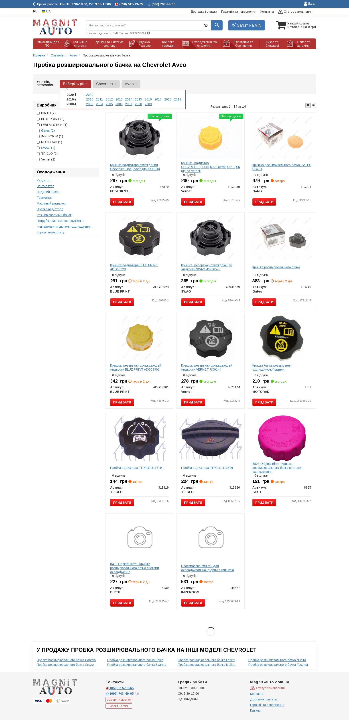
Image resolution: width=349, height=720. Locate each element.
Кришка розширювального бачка (276, 267)
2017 (158, 99)
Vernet (46, 159)
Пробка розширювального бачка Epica (135, 660)
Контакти (267, 11)
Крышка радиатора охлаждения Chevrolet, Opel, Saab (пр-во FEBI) (135, 167)
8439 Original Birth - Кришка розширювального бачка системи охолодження (134, 568)
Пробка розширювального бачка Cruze (65, 664)
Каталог (256, 710)
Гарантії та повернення (267, 705)
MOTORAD (49, 142)
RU (35, 11)
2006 (119, 104)
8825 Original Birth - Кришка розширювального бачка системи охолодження (276, 467)
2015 (138, 99)
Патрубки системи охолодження (60, 221)
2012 (109, 99)
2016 (148, 99)
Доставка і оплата (204, 11)
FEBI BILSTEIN (52, 124)
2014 (128, 99)
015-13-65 (120, 688)
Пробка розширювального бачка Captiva (66, 660)
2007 (128, 104)
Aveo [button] (131, 84)
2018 (167, 99)
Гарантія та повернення (238, 11)
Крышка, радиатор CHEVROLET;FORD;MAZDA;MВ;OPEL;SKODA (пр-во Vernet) (214, 167)
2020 (89, 94)
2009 (148, 104)
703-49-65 (120, 693)
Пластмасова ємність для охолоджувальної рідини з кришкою (207, 568)
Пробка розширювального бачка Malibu (206, 664)
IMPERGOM (50, 136)
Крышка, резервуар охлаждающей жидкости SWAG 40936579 (206, 267)
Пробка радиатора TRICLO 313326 (207, 467)
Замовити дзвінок (119, 699)
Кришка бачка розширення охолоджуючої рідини (272, 367)
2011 (99, 99)
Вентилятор (45, 186)
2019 (177, 99)
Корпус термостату (51, 232)
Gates (48, 130)
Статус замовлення (295, 11)
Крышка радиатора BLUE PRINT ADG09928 (134, 267)
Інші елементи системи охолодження (64, 226)
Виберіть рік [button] (75, 84)
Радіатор (43, 180)
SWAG (48, 148)
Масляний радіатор (51, 203)
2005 (109, 104)
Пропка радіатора (50, 209)
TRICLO (47, 153)
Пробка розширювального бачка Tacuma (278, 664)
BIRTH (46, 113)
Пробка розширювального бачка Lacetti (206, 660)
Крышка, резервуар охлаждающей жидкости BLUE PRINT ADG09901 (135, 367)
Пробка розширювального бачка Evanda (136, 664)
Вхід (309, 3)
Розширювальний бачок (54, 215)
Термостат (45, 197)
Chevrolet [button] (106, 84)
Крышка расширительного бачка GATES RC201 (281, 167)
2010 (89, 99)
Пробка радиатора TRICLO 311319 (136, 467)
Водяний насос (48, 192)
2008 (138, 104)
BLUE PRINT (50, 119)
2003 (89, 104)
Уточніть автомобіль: (46, 83)
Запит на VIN (246, 25)
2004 (99, 104)
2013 (119, 99)
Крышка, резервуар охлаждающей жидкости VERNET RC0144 (206, 367)
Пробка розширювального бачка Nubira (277, 660)
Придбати (122, 202)
